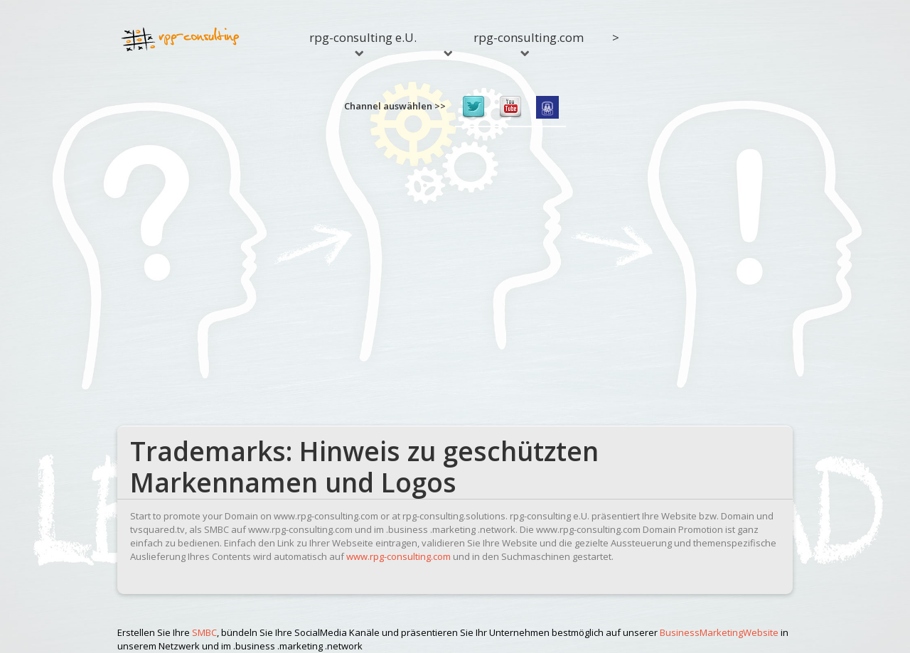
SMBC (204, 632)
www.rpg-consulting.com (398, 556)
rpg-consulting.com (528, 42)
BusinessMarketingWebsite (719, 632)
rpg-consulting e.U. (363, 42)
